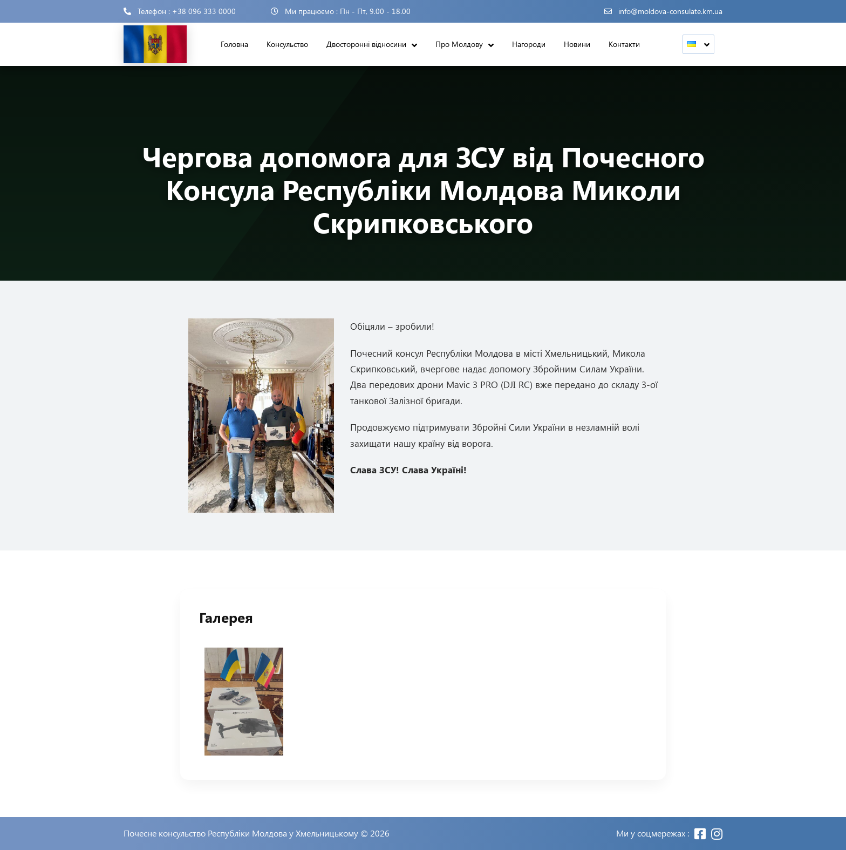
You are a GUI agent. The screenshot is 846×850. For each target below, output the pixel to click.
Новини (577, 44)
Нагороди (528, 44)
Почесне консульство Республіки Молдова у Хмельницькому (241, 833)
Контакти (624, 44)
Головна (234, 44)
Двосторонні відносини (366, 44)
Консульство (287, 44)
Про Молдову (459, 44)
